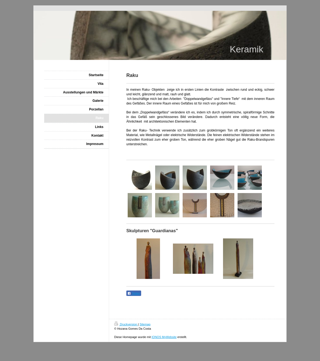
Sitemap (145, 324)
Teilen (133, 293)
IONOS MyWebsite (164, 337)
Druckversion (126, 324)
